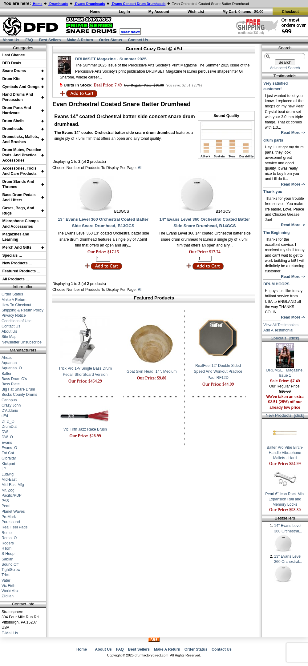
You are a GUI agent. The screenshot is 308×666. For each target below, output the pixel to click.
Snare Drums (14, 71)
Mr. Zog (8, 490)
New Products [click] (284, 415)
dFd (5, 416)
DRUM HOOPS (276, 284)
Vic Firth (8, 586)
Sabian (7, 559)
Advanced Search (285, 68)
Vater (6, 580)
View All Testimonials (280, 325)
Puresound (11, 522)
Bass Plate (11, 384)
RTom (6, 548)
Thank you (272, 192)
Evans (7, 442)
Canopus (9, 400)
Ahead (7, 357)
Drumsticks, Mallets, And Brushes (20, 139)
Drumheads (12, 128)
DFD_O (8, 421)
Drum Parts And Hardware (16, 110)
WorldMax (10, 591)
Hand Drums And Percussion (17, 97)
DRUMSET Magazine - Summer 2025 (111, 59)
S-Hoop (8, 554)
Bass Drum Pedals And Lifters (18, 197)
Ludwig (8, 474)
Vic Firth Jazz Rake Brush (85, 429)
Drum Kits (11, 79)
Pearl (6, 506)
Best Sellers (50, 40)
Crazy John (11, 405)
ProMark (9, 517)
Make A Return (80, 40)
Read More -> (293, 132)
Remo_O (9, 538)
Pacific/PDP (12, 495)
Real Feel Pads (14, 527)
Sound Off (10, 564)
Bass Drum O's (14, 379)
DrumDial (9, 426)
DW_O (7, 437)
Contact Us (138, 40)
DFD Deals (11, 63)
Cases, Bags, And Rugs (18, 210)
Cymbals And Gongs (20, 87)
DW (5, 432)
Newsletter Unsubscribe (22, 342)
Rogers (8, 543)
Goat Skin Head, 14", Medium (151, 371)
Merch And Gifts (16, 247)
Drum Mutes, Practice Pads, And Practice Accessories (21, 155)
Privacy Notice (14, 315)
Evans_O (9, 448)
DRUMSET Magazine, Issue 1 (285, 371)
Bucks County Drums (19, 394)
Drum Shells (13, 121)
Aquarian (9, 363)
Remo (7, 533)
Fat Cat (8, 453)
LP (4, 469)
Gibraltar (9, 458)
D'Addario (10, 410)
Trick (6, 575)
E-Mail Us (10, 633)
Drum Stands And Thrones (18, 184)
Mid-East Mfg (13, 485)
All (140, 168)
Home (81, 649)
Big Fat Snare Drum (18, 389)
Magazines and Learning (15, 237)
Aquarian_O (12, 368)
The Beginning (276, 233)
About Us (10, 40)
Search (285, 48)
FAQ (29, 40)
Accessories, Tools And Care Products (19, 171)
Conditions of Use (16, 321)
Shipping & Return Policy (22, 310)
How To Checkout (16, 305)
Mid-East (9, 479)
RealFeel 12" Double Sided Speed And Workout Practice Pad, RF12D (218, 371)
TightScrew (11, 570)
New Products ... (17, 263)
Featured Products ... (21, 271)
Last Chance (13, 55)
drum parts (273, 140)
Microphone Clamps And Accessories (20, 223)
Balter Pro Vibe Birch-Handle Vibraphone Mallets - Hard (285, 451)
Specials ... (12, 255)
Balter (6, 373)
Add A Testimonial (278, 330)
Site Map (9, 337)
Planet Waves (13, 511)
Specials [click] (285, 338)
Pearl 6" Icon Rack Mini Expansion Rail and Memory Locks (285, 497)
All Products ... (15, 279)
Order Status (110, 40)
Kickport (8, 464)
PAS (5, 501)
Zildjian (8, 596)
